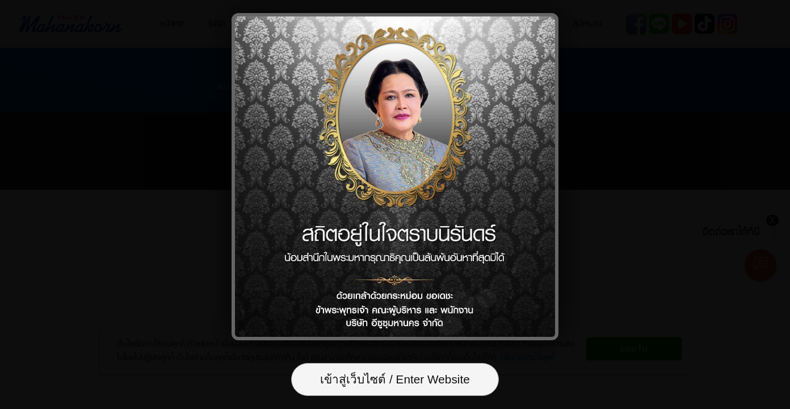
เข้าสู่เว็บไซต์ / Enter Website (395, 379)
